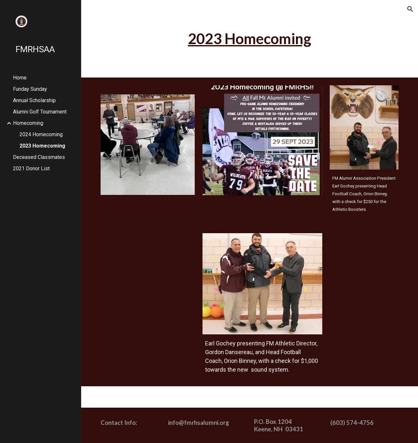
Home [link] (20, 78)
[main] (250, 39)
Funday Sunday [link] (30, 89)
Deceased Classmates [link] (39, 157)
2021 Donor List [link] (31, 168)
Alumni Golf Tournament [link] (40, 112)
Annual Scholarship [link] (34, 100)
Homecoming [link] (28, 123)
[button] (410, 9)
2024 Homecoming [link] (41, 134)
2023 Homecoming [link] (42, 146)
